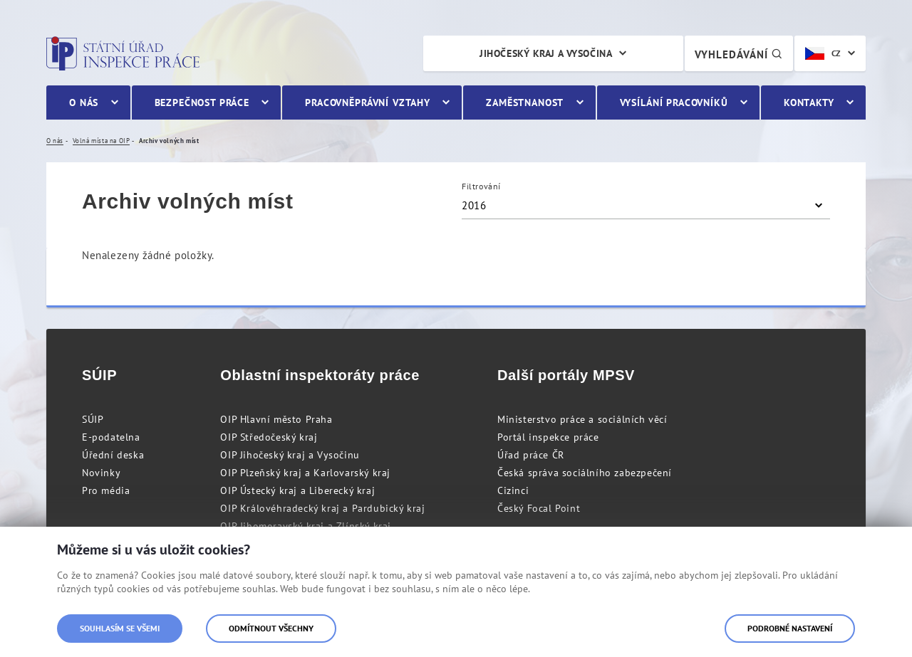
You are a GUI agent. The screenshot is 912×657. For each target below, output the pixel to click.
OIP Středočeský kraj (268, 437)
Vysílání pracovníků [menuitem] (674, 102)
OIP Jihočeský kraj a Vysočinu (289, 454)
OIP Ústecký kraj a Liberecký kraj (297, 490)
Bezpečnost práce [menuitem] (202, 102)
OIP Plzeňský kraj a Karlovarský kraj (305, 472)
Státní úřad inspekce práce (123, 53)
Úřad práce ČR (530, 454)
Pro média (106, 490)
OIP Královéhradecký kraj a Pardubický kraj (322, 508)
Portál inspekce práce (548, 437)
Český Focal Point (538, 508)
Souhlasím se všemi (120, 628)
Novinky (101, 472)
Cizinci (513, 490)
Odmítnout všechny (271, 628)
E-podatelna (111, 437)
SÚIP (92, 419)
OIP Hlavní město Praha (276, 419)
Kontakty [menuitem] (809, 102)
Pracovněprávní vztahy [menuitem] (367, 102)
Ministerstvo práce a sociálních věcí (582, 419)
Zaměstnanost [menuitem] (525, 102)
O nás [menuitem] (83, 102)
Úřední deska (113, 454)
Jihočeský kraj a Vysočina (546, 53)
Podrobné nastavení (789, 628)
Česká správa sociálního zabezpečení (584, 472)
